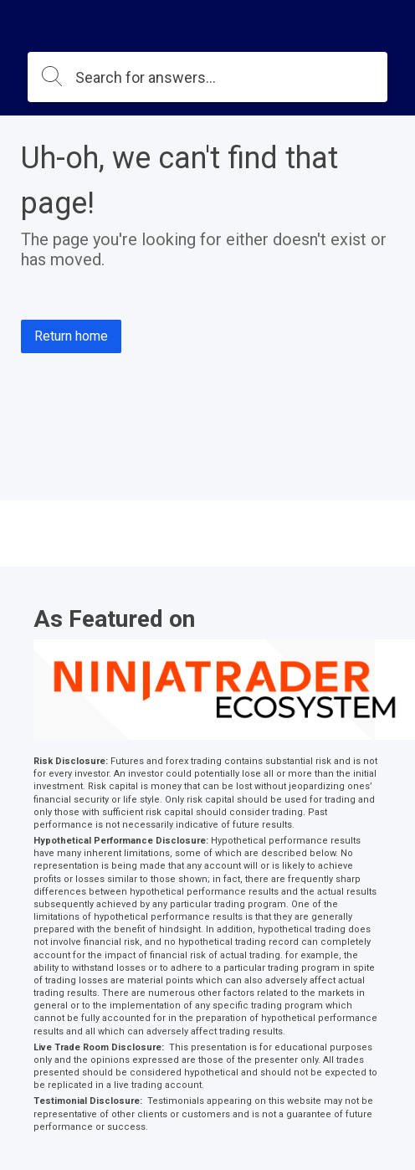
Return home (71, 336)
